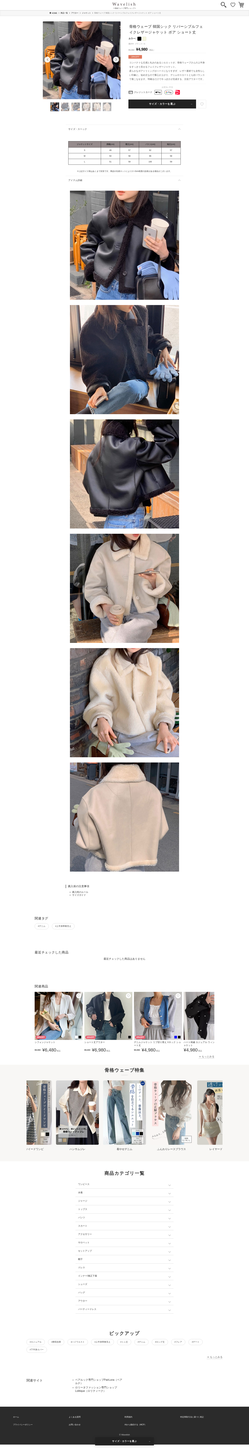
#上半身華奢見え (69, 926)
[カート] (241, 5)
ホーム (16, 1420)
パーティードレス (87, 1310)
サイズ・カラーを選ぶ (162, 103)
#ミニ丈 (142, 1343)
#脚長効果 (62, 1343)
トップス (82, 1210)
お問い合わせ (75, 1428)
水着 (80, 1193)
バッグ (81, 1293)
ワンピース (84, 1185)
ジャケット (86, 13)
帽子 (80, 1260)
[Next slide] (218, 1121)
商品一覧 (64, 13)
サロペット (84, 1243)
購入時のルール (80, 892)
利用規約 (128, 1420)
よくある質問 (75, 1420)
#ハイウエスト (87, 1343)
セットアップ (85, 1252)
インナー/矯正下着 (87, 1277)
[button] (47, 60)
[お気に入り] (233, 5)
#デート (35, 1352)
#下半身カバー (59, 1352)
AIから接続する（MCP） (135, 1428)
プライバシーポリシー (23, 1428)
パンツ (81, 1218)
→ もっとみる (206, 1057)
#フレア (207, 1343)
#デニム (43, 926)
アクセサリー (85, 1235)
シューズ (82, 1285)
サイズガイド (79, 895)
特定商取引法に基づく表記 (192, 1420)
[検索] (223, 5)
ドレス (81, 1268)
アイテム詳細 (75, 180)
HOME (53, 13)
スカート (82, 1227)
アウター (74, 13)
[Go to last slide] (31, 1121)
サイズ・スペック (77, 129)
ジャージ (82, 1202)
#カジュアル (37, 1343)
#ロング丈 (184, 1343)
